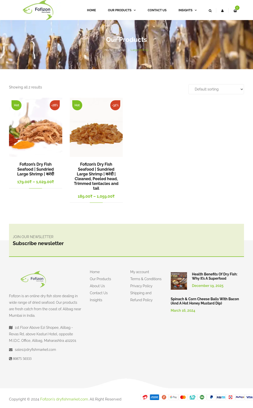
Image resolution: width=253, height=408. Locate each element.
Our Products (100, 279)
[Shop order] (216, 89)
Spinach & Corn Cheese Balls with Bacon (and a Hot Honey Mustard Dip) (205, 301)
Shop (122, 50)
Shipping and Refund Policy (141, 296)
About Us (97, 286)
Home (108, 50)
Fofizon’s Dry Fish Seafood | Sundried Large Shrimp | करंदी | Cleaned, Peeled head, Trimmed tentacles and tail (96, 176)
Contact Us (99, 293)
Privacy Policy (141, 286)
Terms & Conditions (146, 279)
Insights (96, 300)
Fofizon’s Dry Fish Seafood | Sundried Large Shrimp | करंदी (35, 169)
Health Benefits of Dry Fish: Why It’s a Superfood (215, 276)
